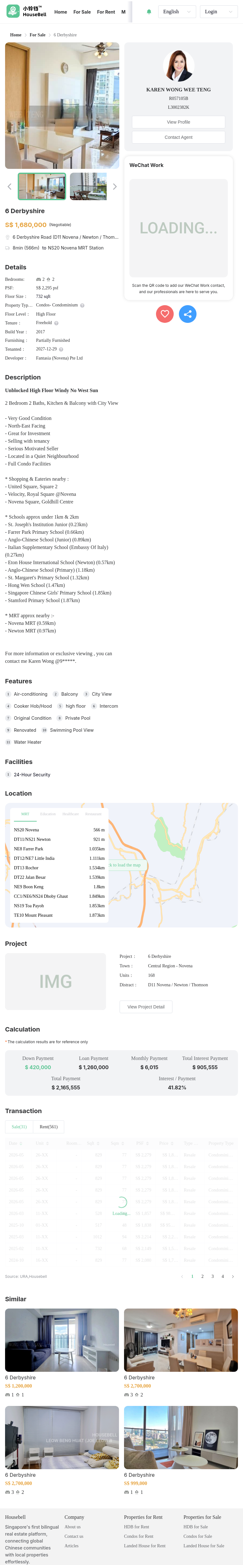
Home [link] (16, 35)
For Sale (38, 35)
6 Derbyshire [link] (65, 35)
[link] (38, 35)
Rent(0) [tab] (44, 1126)
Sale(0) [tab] (18, 1126)
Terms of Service (56, 1551)
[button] (121, 865)
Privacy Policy (20, 1551)
